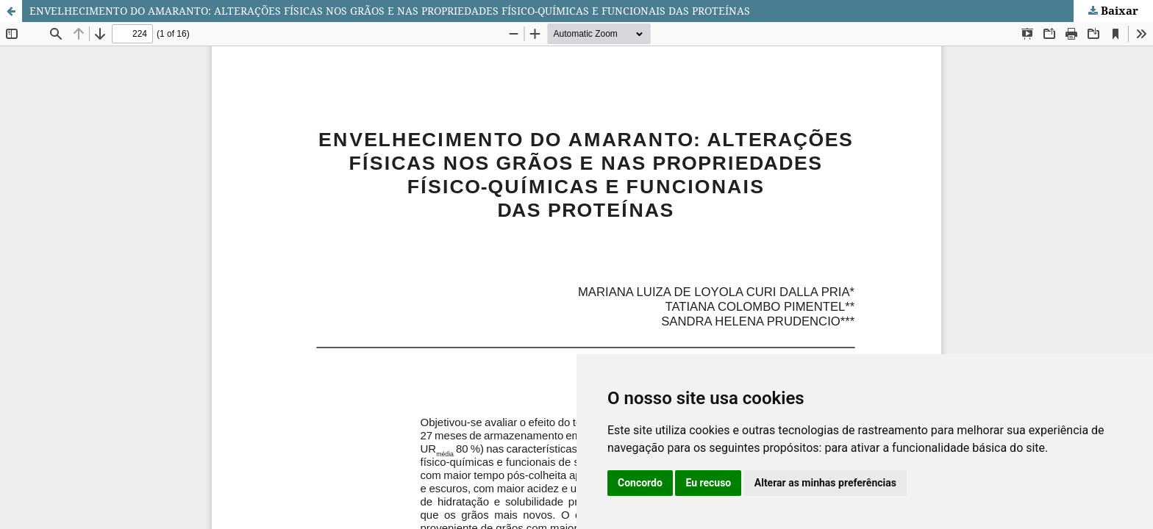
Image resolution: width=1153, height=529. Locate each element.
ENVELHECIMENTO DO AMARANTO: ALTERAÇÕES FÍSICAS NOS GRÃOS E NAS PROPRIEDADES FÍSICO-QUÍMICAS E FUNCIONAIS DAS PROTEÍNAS (389, 11)
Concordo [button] (640, 483)
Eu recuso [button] (708, 483)
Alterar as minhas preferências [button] (825, 483)
